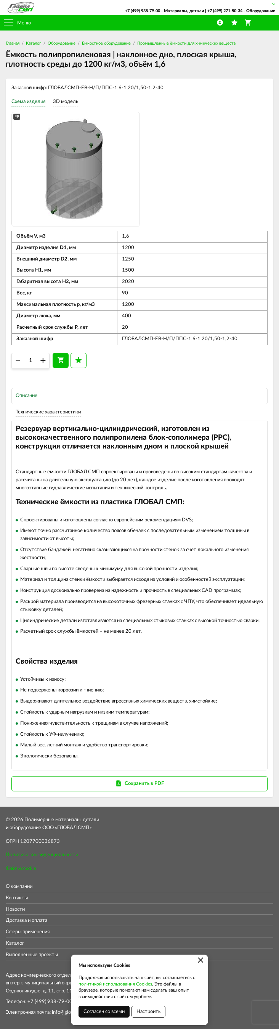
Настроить (148, 1011)
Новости (15, 909)
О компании (19, 886)
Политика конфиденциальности (42, 854)
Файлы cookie (21, 868)
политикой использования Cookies (115, 984)
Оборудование (61, 43)
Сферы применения (28, 931)
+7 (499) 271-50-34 (224, 11)
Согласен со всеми (104, 1011)
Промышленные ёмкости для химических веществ (186, 43)
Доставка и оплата (26, 920)
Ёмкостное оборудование (106, 43)
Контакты (17, 898)
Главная (12, 43)
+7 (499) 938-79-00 (142, 11)
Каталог (33, 43)
